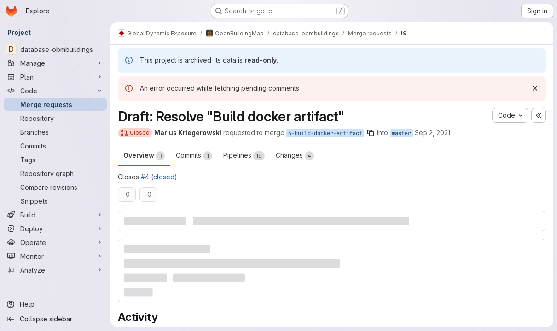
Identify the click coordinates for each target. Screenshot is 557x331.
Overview (144, 155)
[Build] (55, 214)
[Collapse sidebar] (55, 319)
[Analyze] (55, 269)
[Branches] (55, 132)
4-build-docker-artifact (325, 133)
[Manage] (55, 63)
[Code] (55, 90)
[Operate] (55, 242)
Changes (295, 155)
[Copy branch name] (370, 132)
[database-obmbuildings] (55, 49)
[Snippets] (55, 200)
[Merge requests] (55, 104)
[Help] (55, 304)
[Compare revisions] (55, 187)
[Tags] (55, 159)
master (401, 133)
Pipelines (244, 155)
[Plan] (55, 76)
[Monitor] (55, 256)
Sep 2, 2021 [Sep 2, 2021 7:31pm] (432, 133)
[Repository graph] (55, 173)
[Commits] (55, 145)
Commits (194, 155)
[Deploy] (55, 228)
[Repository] (55, 118)
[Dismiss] (534, 88)
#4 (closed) (159, 177)
